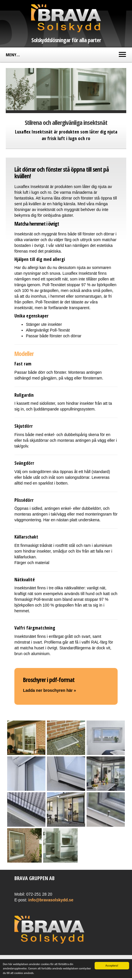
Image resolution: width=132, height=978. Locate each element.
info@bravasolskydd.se (50, 900)
